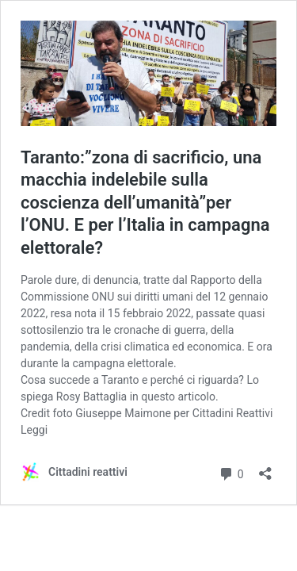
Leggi (34, 429)
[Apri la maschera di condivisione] (265, 468)
